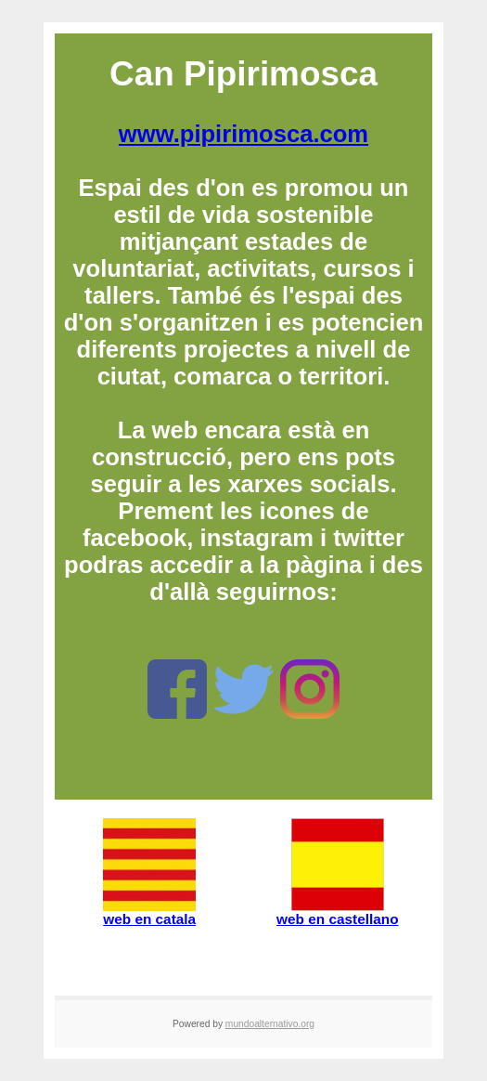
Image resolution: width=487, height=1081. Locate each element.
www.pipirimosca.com (243, 134)
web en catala (149, 912)
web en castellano (337, 912)
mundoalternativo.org (269, 1024)
